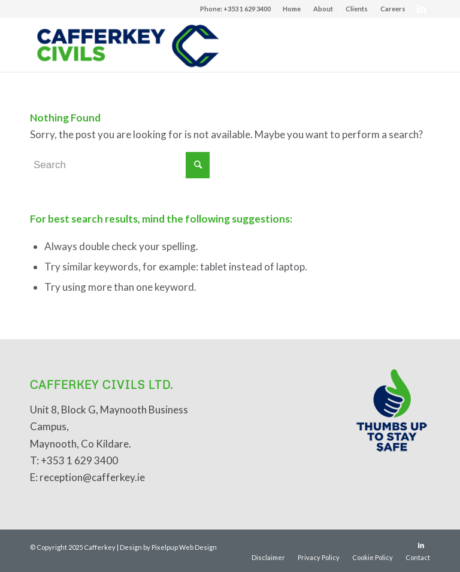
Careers (392, 9)
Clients (357, 9)
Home (292, 9)
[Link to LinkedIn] (421, 9)
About (323, 9)
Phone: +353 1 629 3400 (235, 9)
